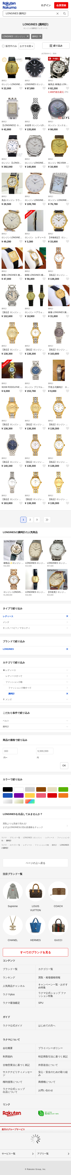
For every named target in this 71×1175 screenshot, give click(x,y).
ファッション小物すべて (38, 688)
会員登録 (61, 5)
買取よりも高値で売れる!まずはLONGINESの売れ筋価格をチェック (35, 825)
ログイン (46, 5)
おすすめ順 (26, 46)
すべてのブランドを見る (35, 952)
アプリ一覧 (43, 1153)
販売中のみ (9, 46)
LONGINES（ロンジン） (15, 36)
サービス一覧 (8, 1153)
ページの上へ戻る (35, 863)
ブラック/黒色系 (12, 789)
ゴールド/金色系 (23, 801)
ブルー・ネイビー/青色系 (12, 795)
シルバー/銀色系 (12, 801)
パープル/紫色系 (23, 795)
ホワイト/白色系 (23, 789)
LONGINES (35, 649)
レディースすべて (37, 676)
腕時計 (36, 36)
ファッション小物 (37, 682)
